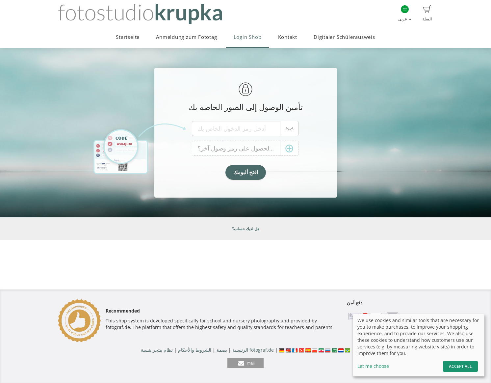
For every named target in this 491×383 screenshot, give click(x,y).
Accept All (460, 366)
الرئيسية (239, 350)
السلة (427, 13)
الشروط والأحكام (194, 350)
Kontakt (287, 37)
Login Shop (248, 37)
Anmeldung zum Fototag (186, 37)
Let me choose (373, 366)
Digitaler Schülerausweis (344, 37)
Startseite (128, 37)
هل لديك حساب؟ (245, 229)
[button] (245, 363)
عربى (404, 13)
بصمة (221, 350)
